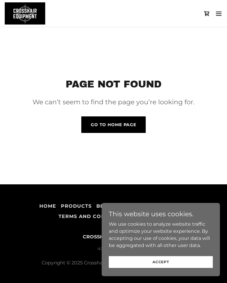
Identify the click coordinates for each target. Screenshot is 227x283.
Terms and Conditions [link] (93, 216)
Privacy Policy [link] (164, 206)
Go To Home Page (113, 124)
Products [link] (76, 206)
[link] (25, 13)
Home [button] (47, 206)
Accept (161, 270)
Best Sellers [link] (116, 206)
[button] (219, 13)
